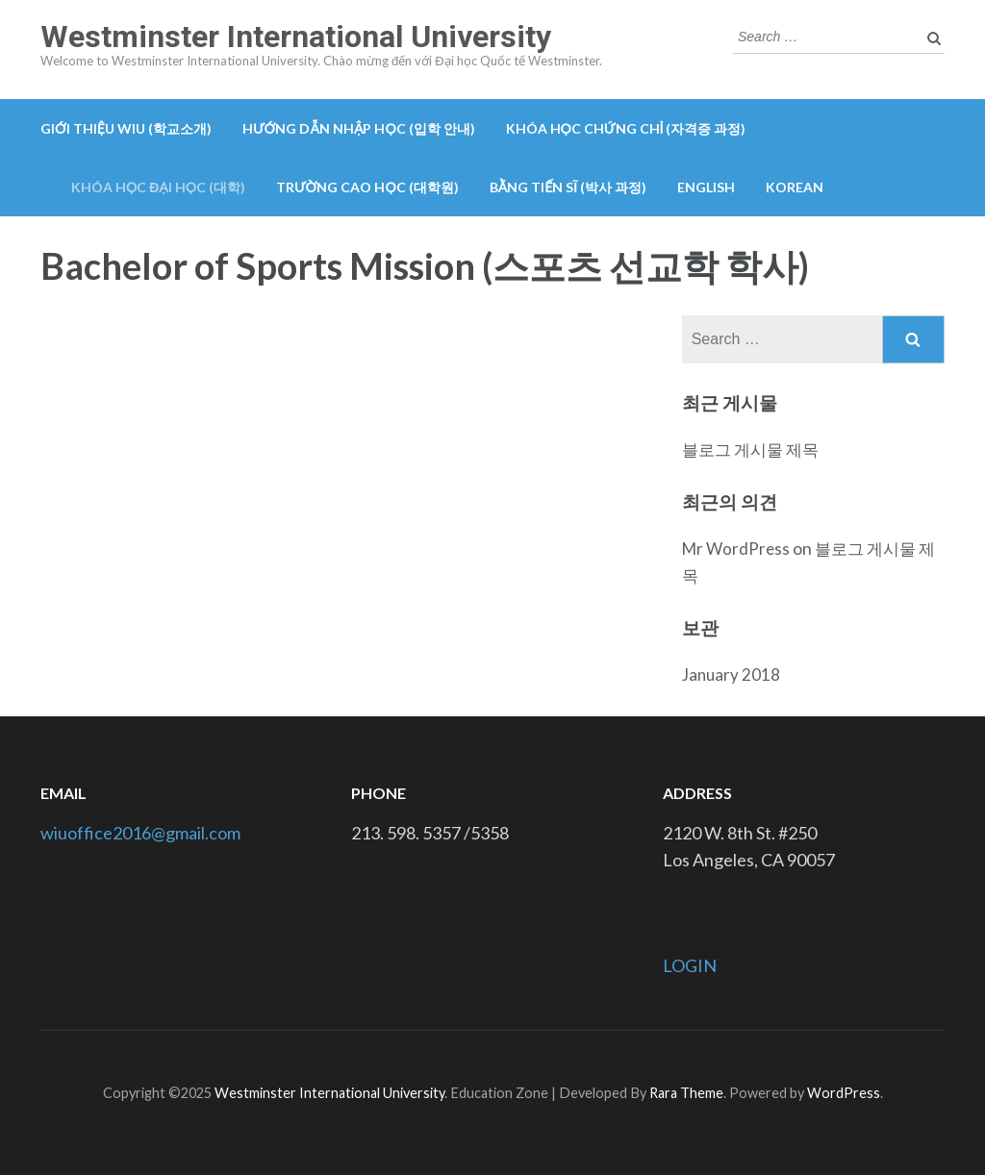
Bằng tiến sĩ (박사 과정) (568, 187)
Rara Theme (686, 1093)
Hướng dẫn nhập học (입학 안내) (358, 128)
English (706, 187)
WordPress (843, 1093)
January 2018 (731, 674)
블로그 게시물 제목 (750, 449)
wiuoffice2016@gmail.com (140, 832)
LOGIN (690, 965)
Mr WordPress (736, 548)
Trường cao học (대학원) (367, 187)
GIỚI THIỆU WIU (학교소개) (126, 128)
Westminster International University (295, 36)
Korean (794, 187)
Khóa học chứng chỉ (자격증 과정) (626, 128)
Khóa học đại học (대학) (158, 187)
